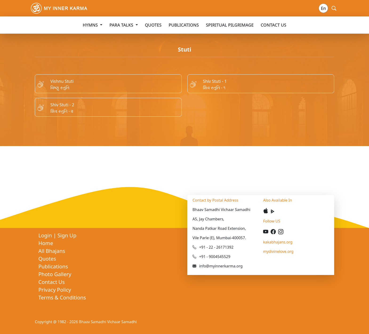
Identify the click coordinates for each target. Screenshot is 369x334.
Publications (184, 25)
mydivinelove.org (278, 251)
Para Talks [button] (121, 25)
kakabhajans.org (278, 242)
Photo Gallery (54, 274)
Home (45, 243)
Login (45, 235)
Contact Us (273, 25)
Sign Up (66, 235)
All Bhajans (51, 250)
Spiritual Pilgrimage (230, 25)
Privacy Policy (54, 289)
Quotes (153, 25)
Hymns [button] (91, 25)
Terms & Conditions (62, 297)
